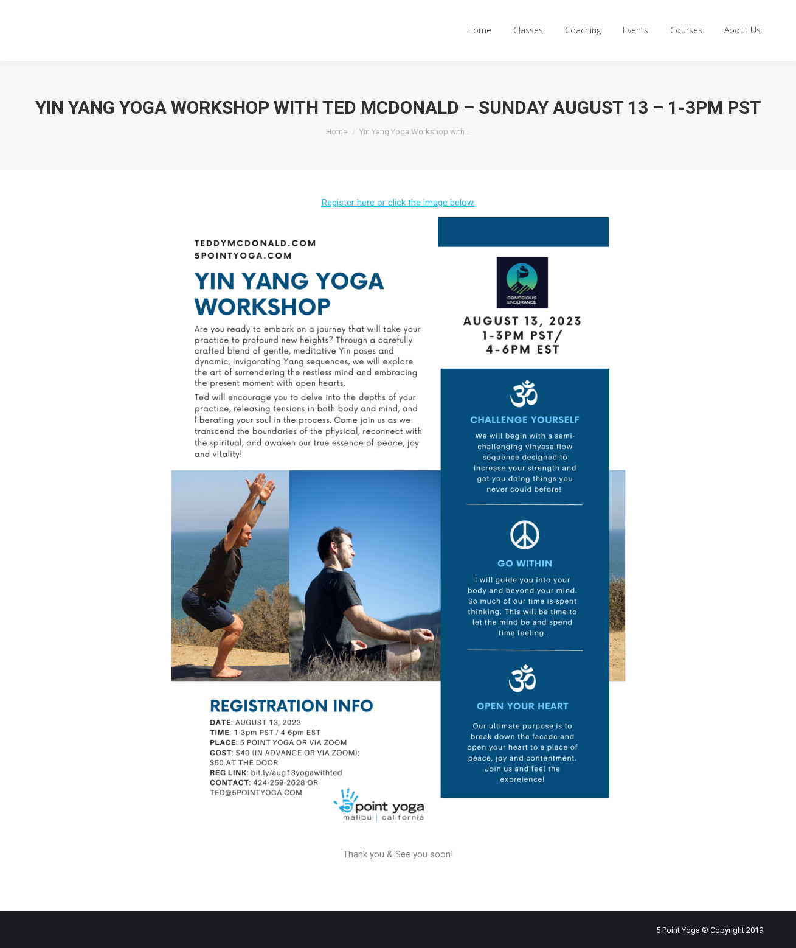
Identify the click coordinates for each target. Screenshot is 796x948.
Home (336, 131)
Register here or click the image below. (398, 202)
